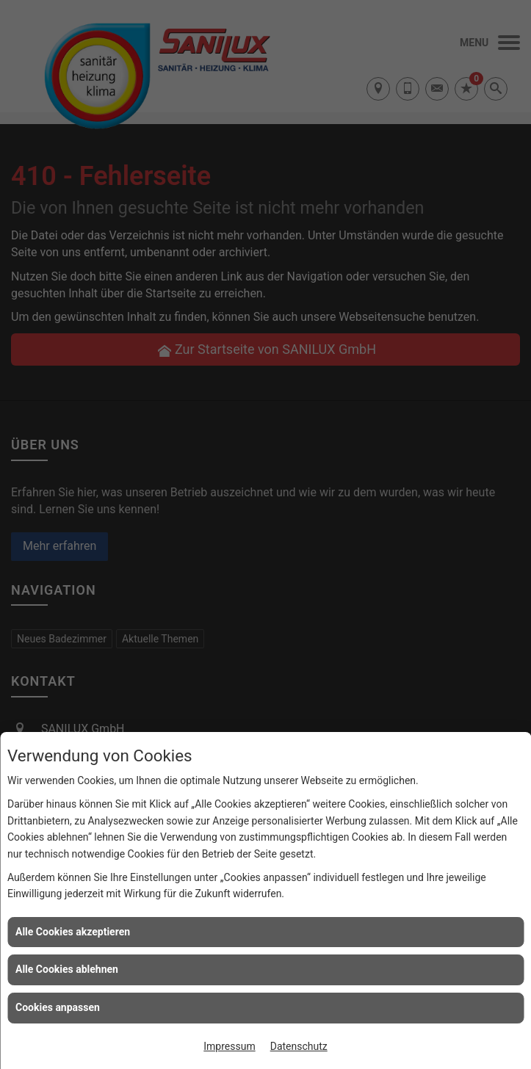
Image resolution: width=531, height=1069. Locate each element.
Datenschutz (299, 1046)
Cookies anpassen (57, 1007)
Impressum (229, 1046)
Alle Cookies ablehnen (66, 969)
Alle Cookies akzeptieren (72, 932)
